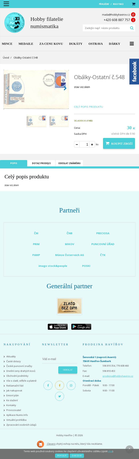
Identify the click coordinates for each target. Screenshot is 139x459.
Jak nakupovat (14, 390)
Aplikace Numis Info (17, 415)
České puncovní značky (19, 366)
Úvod (6, 57)
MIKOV (69, 244)
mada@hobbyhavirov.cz (116, 14)
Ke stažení (12, 400)
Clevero (46, 444)
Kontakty (11, 405)
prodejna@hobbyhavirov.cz (118, 376)
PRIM (36, 244)
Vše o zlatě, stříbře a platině (21, 380)
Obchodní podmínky (17, 376)
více (110, 451)
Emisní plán (12, 395)
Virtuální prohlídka (16, 420)
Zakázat (77, 455)
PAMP (36, 255)
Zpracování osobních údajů (21, 424)
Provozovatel (13, 410)
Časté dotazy (13, 361)
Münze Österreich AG (69, 255)
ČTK (103, 255)
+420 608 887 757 (117, 20)
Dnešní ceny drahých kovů (20, 371)
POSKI (86, 266)
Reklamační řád (14, 385)
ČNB (69, 233)
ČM (36, 233)
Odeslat (68, 370)
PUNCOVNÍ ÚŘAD (102, 244)
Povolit (61, 455)
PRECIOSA (102, 233)
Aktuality (11, 356)
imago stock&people (53, 266)
